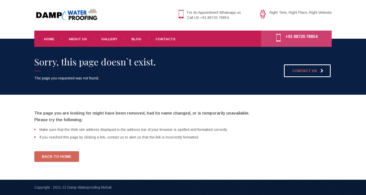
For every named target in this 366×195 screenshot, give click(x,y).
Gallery (109, 39)
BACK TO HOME (56, 157)
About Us (78, 39)
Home (49, 39)
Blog (136, 39)
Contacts (165, 39)
